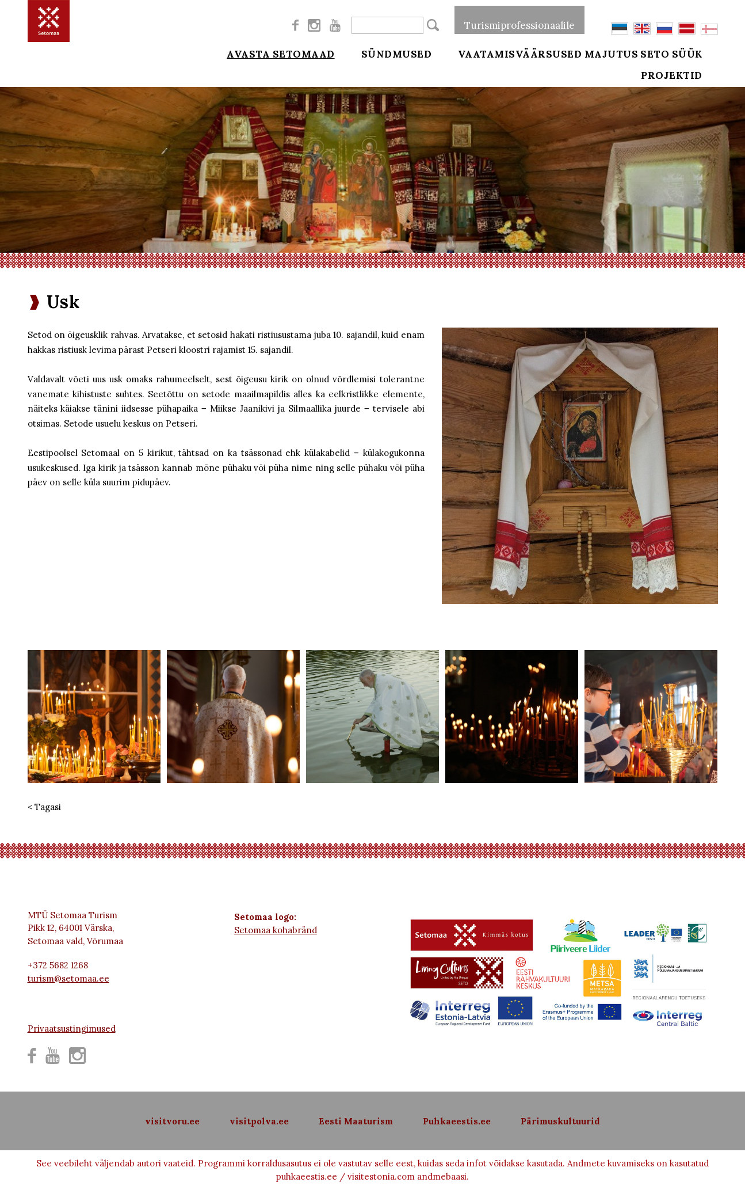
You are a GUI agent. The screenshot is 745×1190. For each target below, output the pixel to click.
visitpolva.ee (259, 1121)
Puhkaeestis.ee (457, 1121)
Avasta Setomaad (281, 53)
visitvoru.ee (172, 1121)
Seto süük (687, 53)
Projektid (688, 81)
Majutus (611, 53)
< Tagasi (44, 806)
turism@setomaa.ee (68, 978)
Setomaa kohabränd (275, 930)
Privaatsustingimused (72, 1028)
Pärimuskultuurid (560, 1121)
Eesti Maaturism (356, 1121)
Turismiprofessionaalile (519, 19)
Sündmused (388, 53)
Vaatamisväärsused (504, 53)
